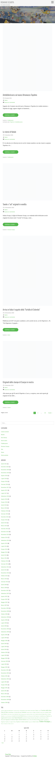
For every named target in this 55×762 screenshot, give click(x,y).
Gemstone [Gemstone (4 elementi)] (24, 712)
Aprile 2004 (4, 649)
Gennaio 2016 (4, 514)
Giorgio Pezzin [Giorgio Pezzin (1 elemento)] (42, 712)
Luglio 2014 (4, 546)
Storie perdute (4, 455)
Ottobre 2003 (4, 652)
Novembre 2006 (5, 611)
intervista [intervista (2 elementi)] (16, 714)
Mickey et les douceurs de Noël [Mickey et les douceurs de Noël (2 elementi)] (29, 716)
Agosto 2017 (4, 490)
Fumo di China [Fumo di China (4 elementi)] (4, 712)
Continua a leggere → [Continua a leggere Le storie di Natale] (10, 152)
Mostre (9, 407)
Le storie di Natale (9, 131)
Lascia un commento (9, 102)
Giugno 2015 (4, 519)
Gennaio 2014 (4, 564)
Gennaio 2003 (4, 661)
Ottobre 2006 (4, 614)
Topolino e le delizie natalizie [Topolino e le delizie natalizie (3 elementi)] (22, 721)
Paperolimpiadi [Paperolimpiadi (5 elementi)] (18, 717)
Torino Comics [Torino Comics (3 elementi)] (36, 721)
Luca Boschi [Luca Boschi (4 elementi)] (21, 716)
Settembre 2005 (5, 631)
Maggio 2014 (4, 552)
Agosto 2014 (4, 543)
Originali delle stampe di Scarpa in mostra (18, 382)
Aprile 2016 (4, 505)
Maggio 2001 (4, 687)
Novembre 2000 (5, 699)
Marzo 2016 (4, 508)
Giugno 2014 (4, 549)
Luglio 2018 (4, 478)
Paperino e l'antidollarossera (16, 122)
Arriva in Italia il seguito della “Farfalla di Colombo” (21, 309)
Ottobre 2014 (4, 537)
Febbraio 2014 (4, 561)
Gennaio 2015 (4, 528)
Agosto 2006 (4, 620)
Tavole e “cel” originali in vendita (14, 204)
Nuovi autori (4, 440)
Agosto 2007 (4, 596)
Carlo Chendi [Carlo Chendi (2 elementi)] (27, 710)
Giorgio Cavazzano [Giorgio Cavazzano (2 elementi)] (36, 712)
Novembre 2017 (5, 487)
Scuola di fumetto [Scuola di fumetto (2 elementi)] (42, 717)
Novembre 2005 (5, 628)
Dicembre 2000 (5, 696)
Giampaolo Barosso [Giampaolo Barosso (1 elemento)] (29, 712)
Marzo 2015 (4, 525)
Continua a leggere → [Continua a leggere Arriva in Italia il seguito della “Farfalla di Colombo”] (10, 330)
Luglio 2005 (4, 637)
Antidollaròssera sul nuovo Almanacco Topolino (20, 94)
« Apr (2, 742)
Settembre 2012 (5, 567)
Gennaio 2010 (4, 581)
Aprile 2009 (4, 584)
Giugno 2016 (4, 502)
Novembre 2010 (5, 572)
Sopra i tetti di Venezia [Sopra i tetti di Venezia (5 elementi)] (20, 719)
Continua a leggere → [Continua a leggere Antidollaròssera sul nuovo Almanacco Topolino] (10, 115)
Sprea (5, 100)
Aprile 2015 (4, 522)
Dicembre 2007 (5, 590)
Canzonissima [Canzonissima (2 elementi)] (22, 710)
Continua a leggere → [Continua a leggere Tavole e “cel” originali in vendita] (10, 224)
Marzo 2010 (4, 578)
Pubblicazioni (10, 120)
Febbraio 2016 (4, 511)
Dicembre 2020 (5, 466)
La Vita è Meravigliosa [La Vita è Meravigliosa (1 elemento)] (8, 716)
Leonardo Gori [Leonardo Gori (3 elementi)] (15, 716)
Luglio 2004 (4, 646)
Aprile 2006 (4, 626)
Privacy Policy (8, 754)
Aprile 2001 (4, 690)
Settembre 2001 (5, 679)
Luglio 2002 (4, 664)
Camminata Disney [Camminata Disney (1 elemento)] (16, 710)
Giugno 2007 (4, 599)
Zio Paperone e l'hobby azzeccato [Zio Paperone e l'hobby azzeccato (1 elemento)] (8, 723)
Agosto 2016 (4, 499)
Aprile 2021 (4, 463)
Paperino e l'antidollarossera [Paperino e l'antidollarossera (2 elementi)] (41, 716)
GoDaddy (35, 756)
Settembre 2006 (5, 617)
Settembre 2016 (5, 496)
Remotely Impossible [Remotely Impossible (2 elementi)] (35, 717)
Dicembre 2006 (5, 608)
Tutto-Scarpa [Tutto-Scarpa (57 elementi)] (44, 721)
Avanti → (50, 412)
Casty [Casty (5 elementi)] (36, 710)
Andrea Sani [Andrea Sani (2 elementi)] (6, 710)
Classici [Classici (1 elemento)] (39, 710)
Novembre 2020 (5, 469)
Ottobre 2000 (4, 702)
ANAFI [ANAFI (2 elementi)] (2, 710)
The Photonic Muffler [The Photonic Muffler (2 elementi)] (36, 719)
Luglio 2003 (4, 655)
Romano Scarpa (7, 2)
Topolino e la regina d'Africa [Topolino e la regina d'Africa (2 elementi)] (10, 721)
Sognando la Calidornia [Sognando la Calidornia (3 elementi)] (10, 719)
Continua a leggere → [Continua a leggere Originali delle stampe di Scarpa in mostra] (10, 402)
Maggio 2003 (4, 658)
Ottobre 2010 (4, 575)
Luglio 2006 (4, 623)
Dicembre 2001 (5, 670)
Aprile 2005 (4, 643)
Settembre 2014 (5, 540)
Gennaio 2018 (4, 484)
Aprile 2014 (4, 555)
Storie (9, 335)
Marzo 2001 (4, 693)
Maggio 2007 (4, 602)
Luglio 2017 (4, 493)
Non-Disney (4, 437)
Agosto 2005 (4, 634)
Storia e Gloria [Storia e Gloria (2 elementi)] (29, 719)
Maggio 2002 (4, 667)
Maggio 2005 (4, 640)
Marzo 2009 (4, 587)
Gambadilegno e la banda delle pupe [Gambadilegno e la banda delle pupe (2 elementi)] (14, 712)
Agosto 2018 (4, 475)
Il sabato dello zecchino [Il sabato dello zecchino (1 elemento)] (10, 714)
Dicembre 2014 (5, 531)
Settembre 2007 (5, 593)
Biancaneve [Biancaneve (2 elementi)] (11, 710)
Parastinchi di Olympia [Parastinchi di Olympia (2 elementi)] (26, 717)
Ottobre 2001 (4, 676)
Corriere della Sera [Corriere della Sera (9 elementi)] (46, 710)
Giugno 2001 (4, 684)
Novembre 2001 (5, 673)
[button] (53, 2)
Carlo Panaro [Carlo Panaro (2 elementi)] (32, 710)
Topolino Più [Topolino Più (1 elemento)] (31, 721)
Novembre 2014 (5, 534)
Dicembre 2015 (5, 516)
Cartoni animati (5, 431)
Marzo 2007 (4, 605)
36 (45, 412)
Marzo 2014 (4, 558)
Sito (2, 449)
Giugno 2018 (4, 481)
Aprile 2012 (4, 569)
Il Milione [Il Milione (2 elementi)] (5, 714)
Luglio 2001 (4, 682)
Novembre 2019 (5, 472)
